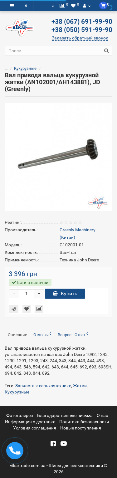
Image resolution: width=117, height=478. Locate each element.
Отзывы (42, 334)
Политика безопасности (84, 421)
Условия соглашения (34, 427)
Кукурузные (25, 68)
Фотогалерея (19, 415)
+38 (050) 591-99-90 (81, 29)
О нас (102, 415)
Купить (65, 293)
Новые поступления (80, 427)
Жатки (80, 385)
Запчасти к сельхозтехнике (43, 385)
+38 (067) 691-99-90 (81, 21)
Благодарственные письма (65, 415)
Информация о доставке (30, 421)
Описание (17, 334)
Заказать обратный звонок (80, 37)
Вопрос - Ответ (73, 334)
